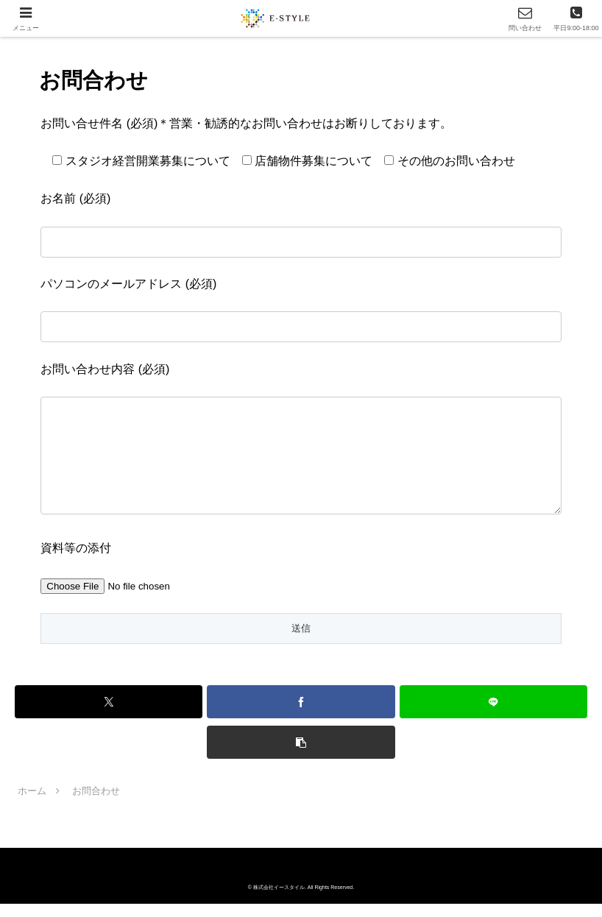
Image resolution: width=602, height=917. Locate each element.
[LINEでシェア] (493, 715)
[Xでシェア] (108, 715)
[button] (300, 755)
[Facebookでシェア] (300, 715)
